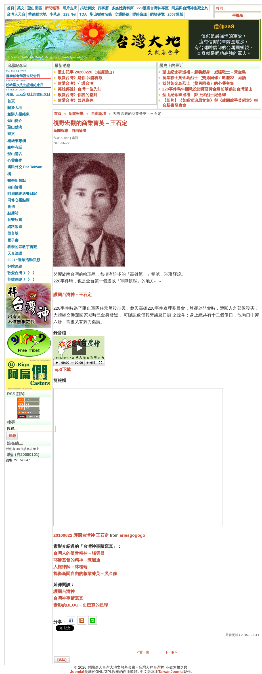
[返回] (61, 660)
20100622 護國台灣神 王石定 (81, 535)
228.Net (69, 14)
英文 (20, 8)
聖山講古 (14, 154)
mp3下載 (62, 369)
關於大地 (14, 107)
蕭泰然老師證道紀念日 (23, 76)
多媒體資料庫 (123, 8)
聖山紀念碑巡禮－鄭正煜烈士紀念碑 (194, 94)
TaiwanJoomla (171, 671)
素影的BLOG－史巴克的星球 (80, 605)
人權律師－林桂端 (70, 566)
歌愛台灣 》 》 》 (21, 273)
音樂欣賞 (14, 219)
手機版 (237, 15)
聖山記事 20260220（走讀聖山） (87, 72)
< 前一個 (143, 652)
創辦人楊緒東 (18, 114)
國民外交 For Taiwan (24, 167)
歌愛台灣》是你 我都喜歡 (80, 77)
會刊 (11, 206)
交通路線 (122, 14)
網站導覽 (157, 14)
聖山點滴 (14, 127)
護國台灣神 (64, 591)
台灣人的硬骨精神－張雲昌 (78, 553)
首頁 (10, 8)
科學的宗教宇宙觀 (22, 247)
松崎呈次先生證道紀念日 (24, 85)
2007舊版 (175, 14)
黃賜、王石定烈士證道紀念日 (28, 94)
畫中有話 (14, 147)
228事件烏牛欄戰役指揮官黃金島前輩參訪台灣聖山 (207, 89)
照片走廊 (69, 8)
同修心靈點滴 (18, 200)
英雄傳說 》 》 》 (21, 279)
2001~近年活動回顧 (23, 260)
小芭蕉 (54, 14)
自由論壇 (14, 187)
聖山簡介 (14, 121)
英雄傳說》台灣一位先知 (79, 89)
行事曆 (103, 8)
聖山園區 (34, 8)
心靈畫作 (14, 160)
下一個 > (171, 652)
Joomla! (77, 671)
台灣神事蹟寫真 (68, 598)
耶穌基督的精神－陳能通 (76, 559)
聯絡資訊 (139, 14)
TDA (83, 14)
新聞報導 (52, 8)
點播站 (12, 213)
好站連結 (14, 266)
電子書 (12, 240)
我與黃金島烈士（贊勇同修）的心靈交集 (198, 83)
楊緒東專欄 (16, 141)
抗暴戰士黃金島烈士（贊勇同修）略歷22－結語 (204, 77)
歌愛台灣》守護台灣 (75, 83)
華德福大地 (37, 14)
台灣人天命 (16, 14)
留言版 (12, 233)
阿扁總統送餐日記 (22, 193)
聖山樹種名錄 (101, 14)
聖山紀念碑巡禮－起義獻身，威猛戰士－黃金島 (204, 72)
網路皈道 (14, 227)
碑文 (11, 134)
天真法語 (14, 253)
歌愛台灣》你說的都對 (77, 94)
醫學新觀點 (16, 180)
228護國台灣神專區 (153, 8)
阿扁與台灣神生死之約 (189, 8)
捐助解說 (87, 8)
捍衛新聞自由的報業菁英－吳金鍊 (85, 573)
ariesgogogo (132, 535)
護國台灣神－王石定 (72, 294)
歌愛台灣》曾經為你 (75, 100)
